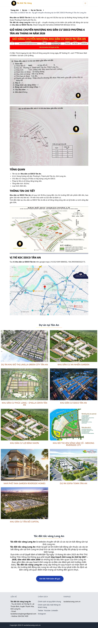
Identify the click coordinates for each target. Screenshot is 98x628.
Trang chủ (15, 10)
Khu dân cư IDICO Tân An (73, 402)
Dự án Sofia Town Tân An (73, 483)
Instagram (42, 614)
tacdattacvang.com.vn (72, 601)
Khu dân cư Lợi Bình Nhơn (24, 443)
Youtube (47, 610)
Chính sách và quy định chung (49, 601)
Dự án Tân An (36, 10)
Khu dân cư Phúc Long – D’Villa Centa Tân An (24, 403)
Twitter (40, 610)
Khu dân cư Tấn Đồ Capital (24, 521)
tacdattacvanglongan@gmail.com (23, 614)
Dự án (24, 10)
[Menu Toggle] (85, 3)
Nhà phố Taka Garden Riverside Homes (24, 483)
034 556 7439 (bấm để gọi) (49, 579)
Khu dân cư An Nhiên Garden (73, 364)
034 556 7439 (23, 616)
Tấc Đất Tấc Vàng (21, 3)
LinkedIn (54, 610)
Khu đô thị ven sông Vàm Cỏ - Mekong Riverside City (73, 444)
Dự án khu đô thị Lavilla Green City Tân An (24, 364)
